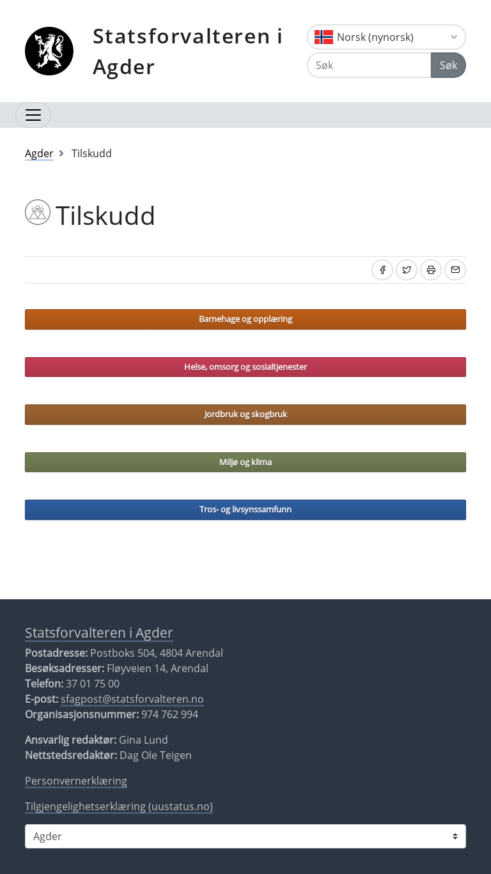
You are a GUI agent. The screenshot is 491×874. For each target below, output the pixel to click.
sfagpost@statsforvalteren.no (132, 699)
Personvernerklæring (76, 781)
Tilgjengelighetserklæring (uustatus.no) (119, 806)
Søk (448, 65)
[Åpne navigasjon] (33, 115)
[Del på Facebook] (382, 269)
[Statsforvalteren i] (245, 836)
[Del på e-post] (455, 269)
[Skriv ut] (431, 269)
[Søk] (369, 65)
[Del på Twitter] (406, 269)
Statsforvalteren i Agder (188, 51)
